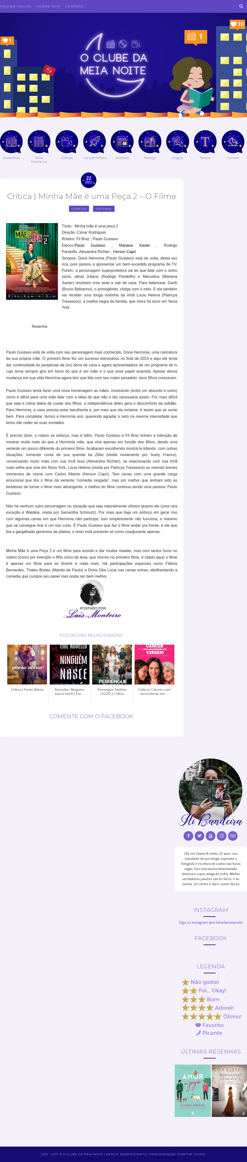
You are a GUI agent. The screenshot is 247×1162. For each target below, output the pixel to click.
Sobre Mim (48, 6)
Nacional (104, 209)
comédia (79, 209)
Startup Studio (191, 1154)
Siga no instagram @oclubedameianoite (211, 922)
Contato (74, 6)
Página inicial (16, 6)
